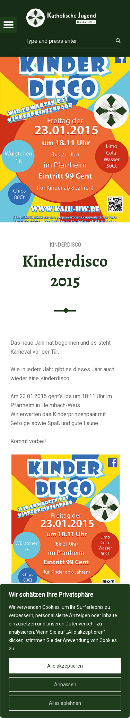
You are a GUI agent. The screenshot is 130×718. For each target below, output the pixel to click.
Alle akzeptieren (65, 666)
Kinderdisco (65, 244)
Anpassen (65, 684)
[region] (65, 650)
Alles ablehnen (65, 703)
